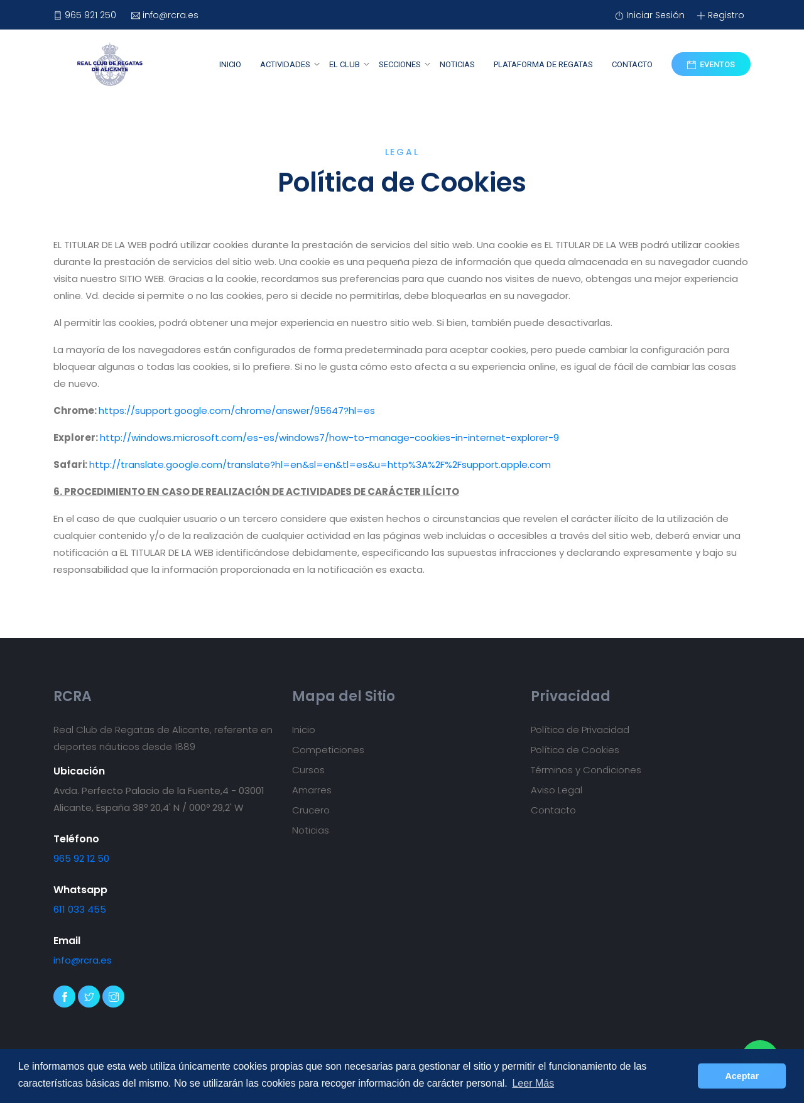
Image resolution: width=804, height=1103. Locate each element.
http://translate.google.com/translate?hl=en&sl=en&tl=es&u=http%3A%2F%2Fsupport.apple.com (320, 464)
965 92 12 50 (81, 858)
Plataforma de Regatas (543, 64)
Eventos (711, 64)
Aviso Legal (556, 789)
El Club (344, 64)
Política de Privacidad (580, 729)
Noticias (457, 64)
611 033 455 (79, 909)
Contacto (632, 64)
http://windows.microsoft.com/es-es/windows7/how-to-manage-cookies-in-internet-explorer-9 (329, 437)
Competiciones (328, 749)
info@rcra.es (164, 14)
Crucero (311, 810)
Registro (720, 14)
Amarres (312, 789)
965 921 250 (84, 14)
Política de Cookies (575, 749)
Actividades (285, 64)
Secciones (400, 64)
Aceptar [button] (742, 1076)
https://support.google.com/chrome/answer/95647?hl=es (237, 410)
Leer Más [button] (533, 1083)
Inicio (230, 64)
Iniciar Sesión (650, 14)
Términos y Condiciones (586, 769)
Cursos (308, 769)
